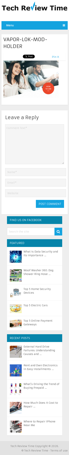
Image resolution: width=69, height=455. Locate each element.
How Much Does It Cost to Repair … (41, 404)
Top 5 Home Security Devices (37, 290)
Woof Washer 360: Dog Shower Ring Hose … (38, 272)
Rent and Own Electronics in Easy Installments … (41, 367)
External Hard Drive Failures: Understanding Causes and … (39, 350)
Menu (10, 25)
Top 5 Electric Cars (36, 305)
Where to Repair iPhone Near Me (39, 423)
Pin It (55, 57)
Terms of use (59, 450)
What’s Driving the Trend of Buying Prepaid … (41, 385)
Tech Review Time (22, 446)
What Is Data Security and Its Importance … (41, 253)
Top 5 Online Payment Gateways (38, 322)
